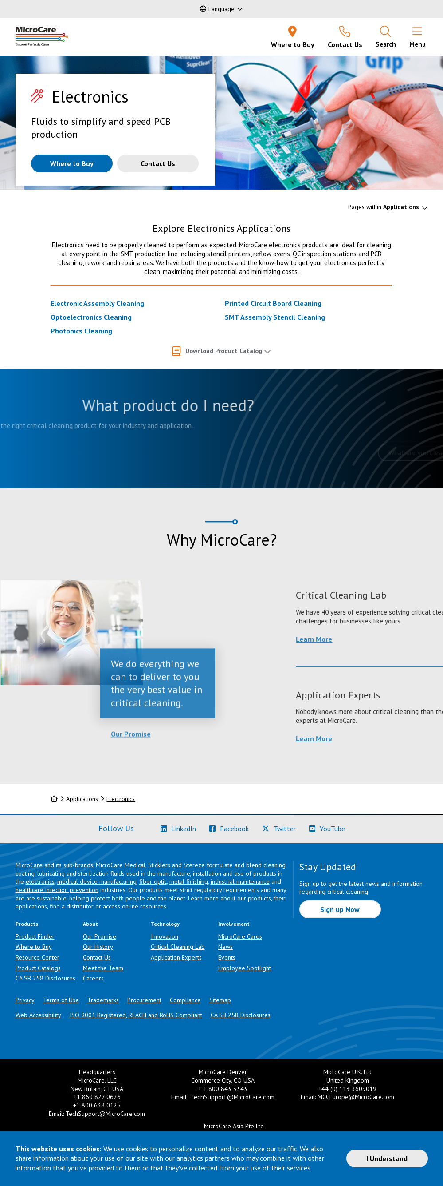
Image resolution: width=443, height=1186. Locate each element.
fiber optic (153, 881)
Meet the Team (103, 968)
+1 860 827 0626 (97, 1097)
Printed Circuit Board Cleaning (273, 303)
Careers (93, 978)
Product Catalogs (38, 968)
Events (226, 957)
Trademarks (103, 1000)
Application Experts (176, 957)
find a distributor (72, 906)
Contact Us (97, 957)
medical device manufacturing (97, 881)
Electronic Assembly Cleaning (97, 303)
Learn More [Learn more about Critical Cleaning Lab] (373, 639)
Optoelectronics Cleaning (91, 317)
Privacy (25, 1000)
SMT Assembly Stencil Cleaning (275, 317)
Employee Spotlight (244, 968)
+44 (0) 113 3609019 (347, 1089)
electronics (40, 881)
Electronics (120, 799)
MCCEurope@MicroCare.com (356, 1097)
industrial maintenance (240, 881)
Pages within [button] (383, 207)
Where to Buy (34, 947)
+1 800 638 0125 (97, 1105)
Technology (165, 923)
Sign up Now (340, 909)
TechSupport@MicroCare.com (105, 1114)
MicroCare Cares (240, 936)
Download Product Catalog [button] (223, 351)
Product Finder (35, 936)
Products (27, 923)
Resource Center (37, 957)
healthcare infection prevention (57, 890)
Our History (98, 947)
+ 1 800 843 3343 (222, 1089)
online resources (144, 906)
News (225, 947)
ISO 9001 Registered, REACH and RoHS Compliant (136, 1015)
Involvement (234, 923)
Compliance (185, 1000)
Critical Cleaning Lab (178, 947)
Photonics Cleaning (81, 330)
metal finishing (188, 881)
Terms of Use (61, 1000)
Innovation (164, 936)
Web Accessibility (38, 1015)
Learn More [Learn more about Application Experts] (373, 738)
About (90, 923)
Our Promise (131, 766)
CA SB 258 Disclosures (45, 978)
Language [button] (217, 9)
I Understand (387, 1158)
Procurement (144, 1000)
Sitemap (220, 1000)
